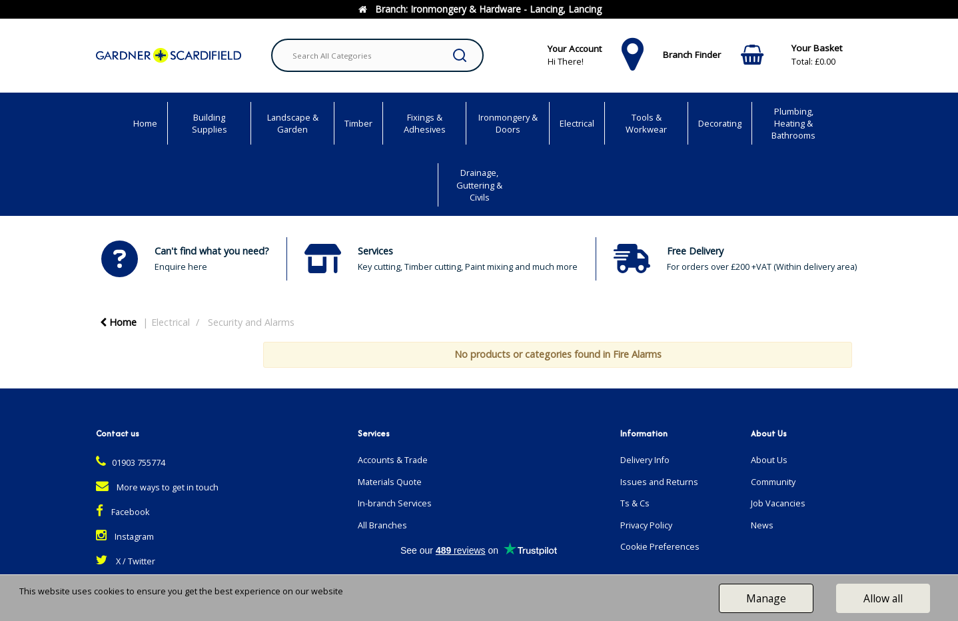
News (762, 525)
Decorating (719, 123)
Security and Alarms (251, 322)
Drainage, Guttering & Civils (479, 185)
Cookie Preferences (660, 546)
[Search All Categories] (377, 55)
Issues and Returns (659, 482)
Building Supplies (209, 123)
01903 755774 (130, 462)
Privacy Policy (646, 525)
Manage (766, 598)
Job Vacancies (778, 503)
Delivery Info (645, 460)
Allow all (883, 598)
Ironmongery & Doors (508, 123)
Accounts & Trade (393, 460)
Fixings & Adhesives (425, 123)
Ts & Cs (635, 503)
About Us (769, 460)
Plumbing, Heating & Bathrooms (793, 123)
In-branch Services (395, 503)
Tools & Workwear (646, 123)
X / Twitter (125, 561)
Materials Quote (390, 482)
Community (773, 482)
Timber (358, 123)
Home (145, 123)
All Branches (382, 525)
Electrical (577, 123)
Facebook (122, 512)
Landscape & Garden (292, 123)
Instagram (125, 536)
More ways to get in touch (157, 487)
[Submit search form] (459, 55)
